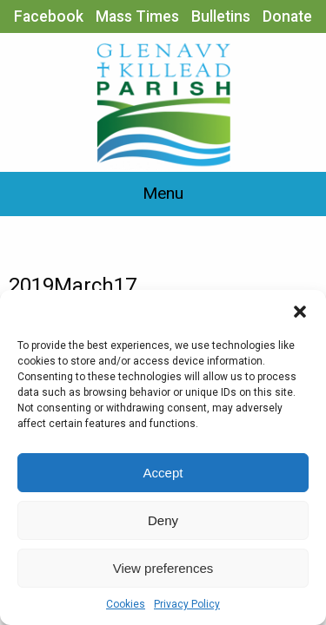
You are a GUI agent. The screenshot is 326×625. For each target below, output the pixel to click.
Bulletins (220, 16)
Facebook (48, 16)
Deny (163, 520)
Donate (287, 16)
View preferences (163, 568)
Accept (163, 472)
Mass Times (137, 16)
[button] (300, 311)
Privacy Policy (187, 604)
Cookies (125, 604)
